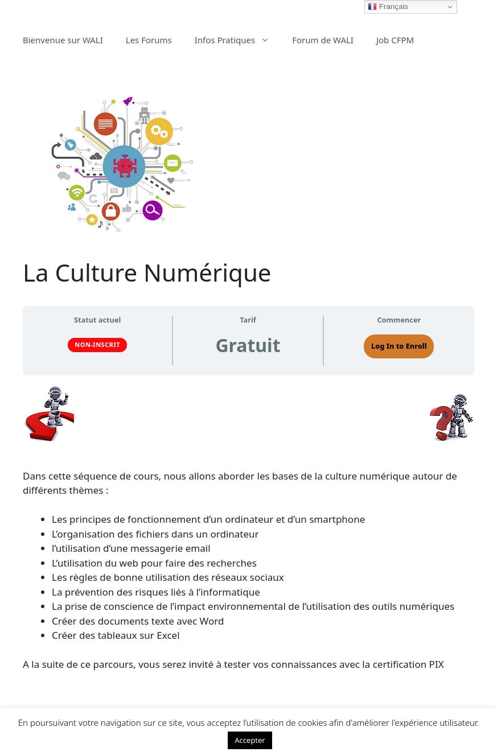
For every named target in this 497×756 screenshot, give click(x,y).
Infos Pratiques (238, 40)
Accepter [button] (250, 740)
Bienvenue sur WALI (63, 40)
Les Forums (149, 40)
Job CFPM (395, 40)
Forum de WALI (323, 40)
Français (388, 6)
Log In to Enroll (399, 346)
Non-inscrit (97, 344)
